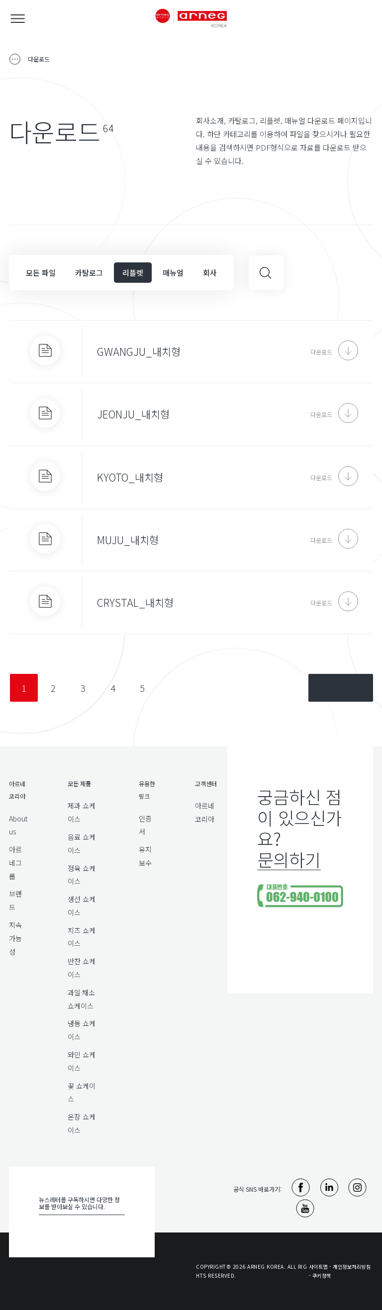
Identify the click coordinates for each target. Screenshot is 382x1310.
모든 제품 (79, 783)
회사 (210, 272)
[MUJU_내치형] (191, 540)
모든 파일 (41, 272)
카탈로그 (89, 272)
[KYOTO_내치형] (191, 477)
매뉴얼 (173, 272)
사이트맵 (318, 1266)
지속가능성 (15, 938)
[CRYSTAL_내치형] (191, 603)
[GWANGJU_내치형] (191, 352)
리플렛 (132, 272)
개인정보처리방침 (352, 1266)
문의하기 (289, 859)
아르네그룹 (15, 862)
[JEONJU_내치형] (191, 414)
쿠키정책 (321, 1275)
